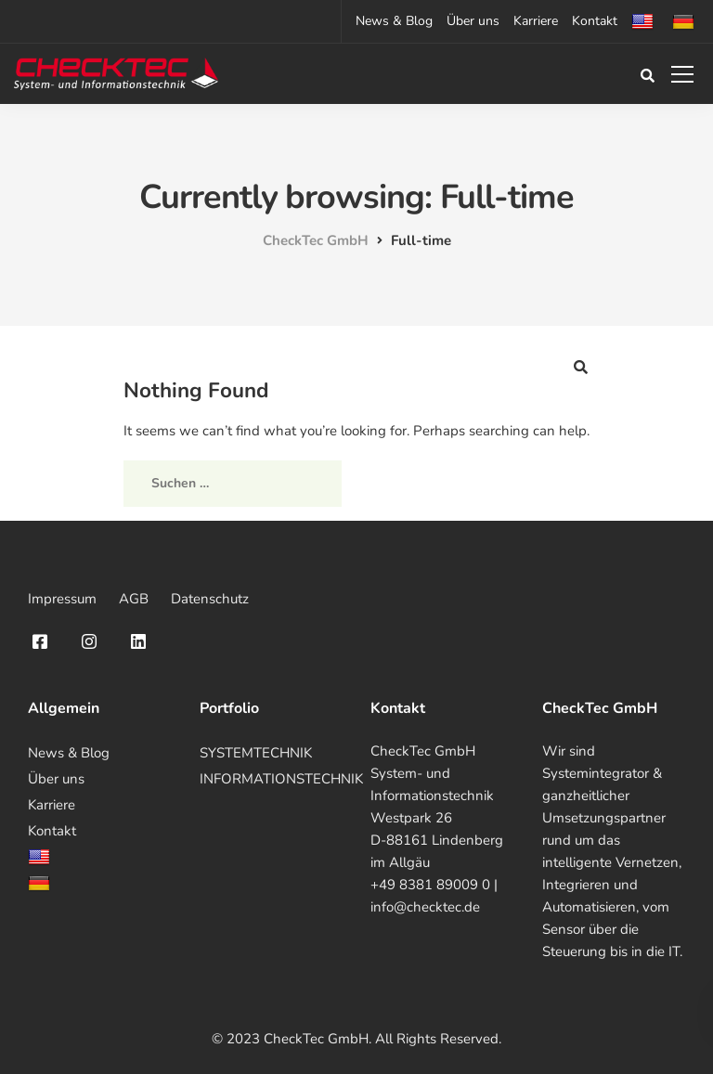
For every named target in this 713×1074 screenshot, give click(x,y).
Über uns (473, 21)
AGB (134, 598)
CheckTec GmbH (422, 751)
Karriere (535, 21)
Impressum (62, 598)
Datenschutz (210, 598)
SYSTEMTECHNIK (256, 753)
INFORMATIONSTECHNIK (281, 779)
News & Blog (394, 21)
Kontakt (594, 21)
